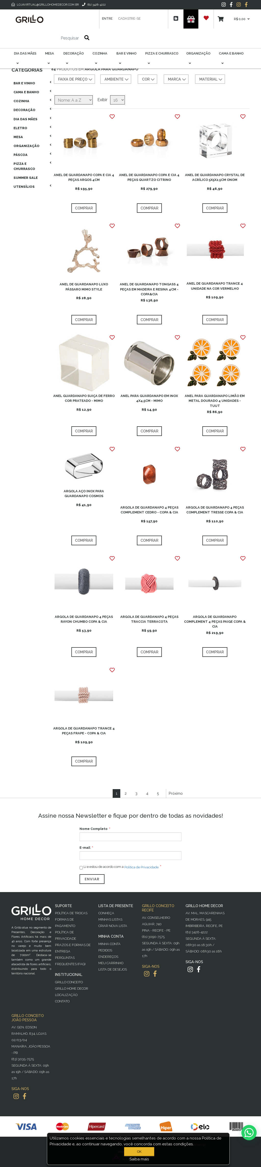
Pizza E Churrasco (24, 166)
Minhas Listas (110, 919)
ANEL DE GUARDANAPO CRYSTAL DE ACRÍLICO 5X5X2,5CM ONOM (215, 177)
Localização (66, 995)
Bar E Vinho (24, 83)
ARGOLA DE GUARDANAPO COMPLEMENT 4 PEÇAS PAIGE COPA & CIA (215, 621)
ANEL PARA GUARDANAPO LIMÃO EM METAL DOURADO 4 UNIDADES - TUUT (215, 400)
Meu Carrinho (110, 963)
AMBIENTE (117, 79)
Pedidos (105, 950)
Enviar (92, 879)
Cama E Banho (26, 92)
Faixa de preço (76, 79)
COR (149, 79)
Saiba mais (139, 1159)
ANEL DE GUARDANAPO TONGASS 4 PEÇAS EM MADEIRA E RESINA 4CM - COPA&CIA (149, 289)
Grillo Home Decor (71, 988)
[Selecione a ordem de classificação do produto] (74, 99)
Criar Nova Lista (112, 926)
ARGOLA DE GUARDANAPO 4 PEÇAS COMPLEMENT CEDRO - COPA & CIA (149, 510)
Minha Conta (109, 944)
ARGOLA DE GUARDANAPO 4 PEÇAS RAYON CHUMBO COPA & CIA (84, 619)
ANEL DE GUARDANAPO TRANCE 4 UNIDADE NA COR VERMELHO (215, 286)
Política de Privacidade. (141, 867)
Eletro (20, 128)
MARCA (177, 79)
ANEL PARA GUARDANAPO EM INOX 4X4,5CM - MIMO (149, 398)
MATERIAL (211, 79)
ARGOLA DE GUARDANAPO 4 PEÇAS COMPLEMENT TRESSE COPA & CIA (215, 510)
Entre (107, 18)
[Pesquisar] (54, 38)
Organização (27, 146)
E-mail (85, 848)
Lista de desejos (112, 969)
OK (139, 1151)
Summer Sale (26, 178)
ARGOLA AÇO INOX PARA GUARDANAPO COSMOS (84, 493)
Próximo (176, 793)
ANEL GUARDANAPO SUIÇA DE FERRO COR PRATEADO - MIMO (84, 398)
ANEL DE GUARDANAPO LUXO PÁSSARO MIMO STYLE (84, 286)
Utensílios (24, 187)
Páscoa (21, 155)
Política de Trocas (71, 913)
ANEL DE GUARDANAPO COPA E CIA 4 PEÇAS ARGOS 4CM (84, 177)
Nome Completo (94, 829)
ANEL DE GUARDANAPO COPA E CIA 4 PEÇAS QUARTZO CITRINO (149, 177)
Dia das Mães (25, 119)
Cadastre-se (129, 18)
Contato (62, 1001)
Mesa (18, 137)
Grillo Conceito (69, 982)
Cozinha (21, 101)
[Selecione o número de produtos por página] (117, 99)
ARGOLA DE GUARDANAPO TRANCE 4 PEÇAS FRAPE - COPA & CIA (84, 730)
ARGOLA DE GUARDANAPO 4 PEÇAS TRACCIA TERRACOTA (149, 619)
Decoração (24, 110)
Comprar (84, 208)
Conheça (106, 913)
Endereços (108, 957)
